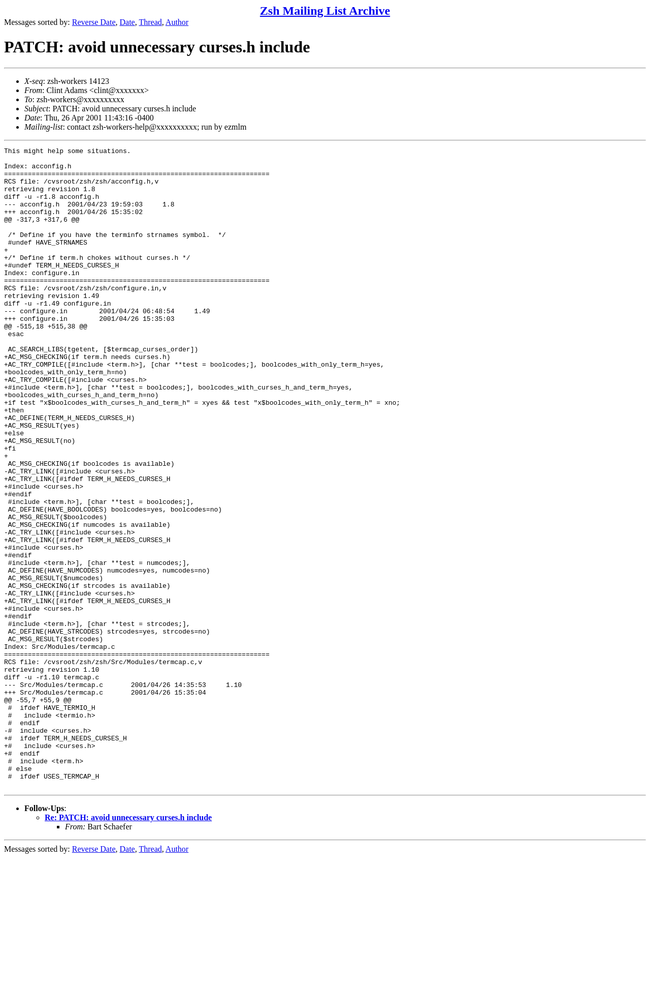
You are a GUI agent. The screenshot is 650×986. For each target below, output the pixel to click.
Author (177, 22)
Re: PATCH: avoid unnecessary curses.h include (128, 945)
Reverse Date (94, 22)
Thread (150, 22)
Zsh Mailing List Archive (325, 10)
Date (127, 22)
